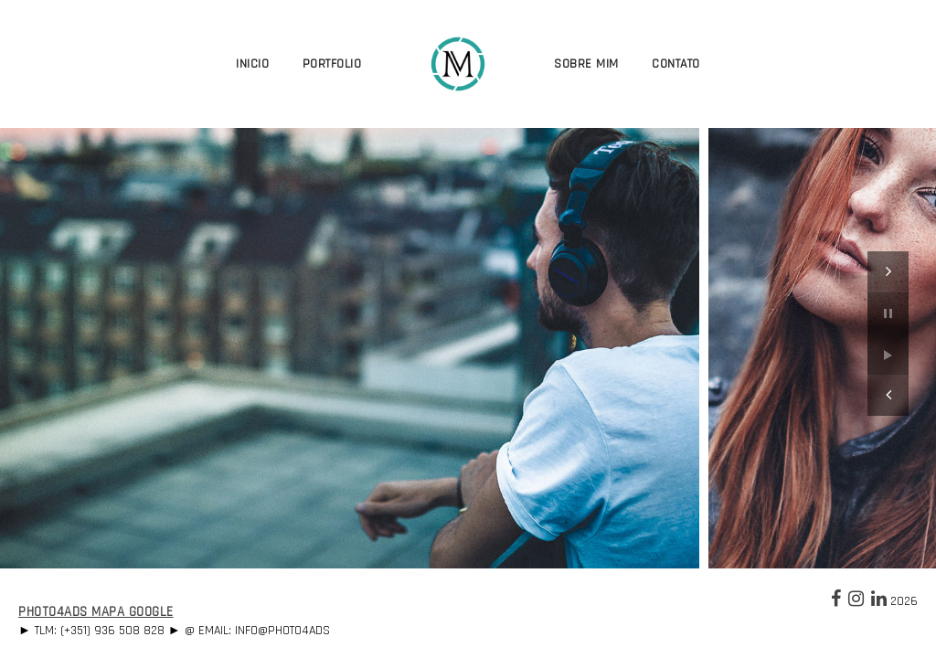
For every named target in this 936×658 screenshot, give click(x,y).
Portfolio (332, 64)
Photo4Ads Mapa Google (96, 612)
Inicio (252, 64)
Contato (676, 64)
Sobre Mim (586, 64)
